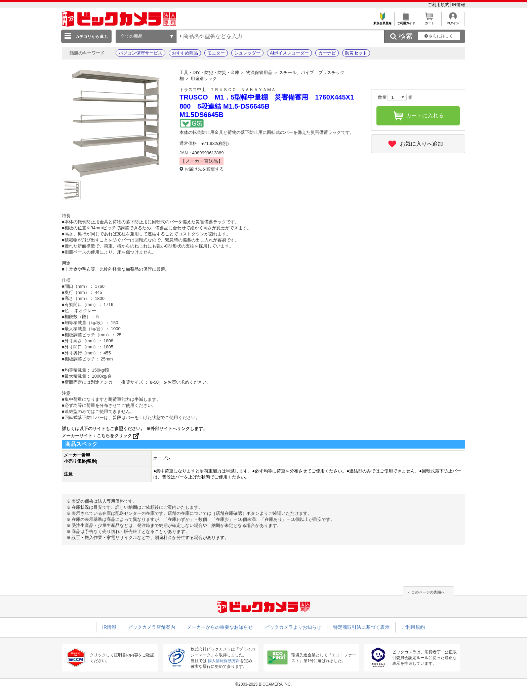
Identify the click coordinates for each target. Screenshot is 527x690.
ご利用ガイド (406, 21)
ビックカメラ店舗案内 (151, 627)
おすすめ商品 (185, 52)
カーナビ (327, 52)
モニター (216, 52)
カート (429, 21)
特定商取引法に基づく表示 (361, 627)
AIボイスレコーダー (289, 52)
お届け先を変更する (204, 168)
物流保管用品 (259, 72)
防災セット (356, 52)
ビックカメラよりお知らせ (293, 627)
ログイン (453, 21)
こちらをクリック (118, 435)
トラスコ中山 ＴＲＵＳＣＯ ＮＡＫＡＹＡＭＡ (227, 89)
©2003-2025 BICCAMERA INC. (263, 684)
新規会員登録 (382, 21)
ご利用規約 (439, 4)
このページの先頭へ (428, 592)
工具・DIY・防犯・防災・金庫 (209, 72)
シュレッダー (247, 52)
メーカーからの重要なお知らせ (220, 627)
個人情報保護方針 (224, 660)
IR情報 (458, 4)
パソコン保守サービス (140, 52)
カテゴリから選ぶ (91, 36)
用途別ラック (204, 78)
